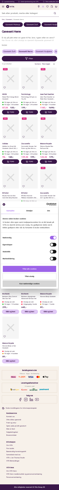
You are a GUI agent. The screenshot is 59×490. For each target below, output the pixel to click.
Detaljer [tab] (29, 211)
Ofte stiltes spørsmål (13, 420)
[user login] (43, 6)
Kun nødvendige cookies (29, 284)
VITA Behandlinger (12, 461)
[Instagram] (26, 399)
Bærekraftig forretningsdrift (16, 451)
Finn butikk (10, 448)
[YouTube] (37, 399)
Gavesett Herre (19, 19)
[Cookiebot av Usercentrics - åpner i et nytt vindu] (46, 204)
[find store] (39, 6)
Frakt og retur (11, 423)
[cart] (56, 6)
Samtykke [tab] (10, 211)
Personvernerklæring (13, 477)
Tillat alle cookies (29, 269)
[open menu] (3, 6)
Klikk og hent (10, 311)
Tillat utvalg (29, 276)
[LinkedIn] (31, 399)
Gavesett (9, 19)
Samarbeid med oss (13, 454)
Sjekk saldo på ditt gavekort (16, 426)
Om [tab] (48, 211)
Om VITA (9, 445)
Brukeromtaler (11, 435)
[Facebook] (20, 399)
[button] (55, 13)
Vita (3, 19)
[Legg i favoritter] (4, 87)
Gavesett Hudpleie (44, 51)
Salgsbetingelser (12, 432)
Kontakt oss (10, 416)
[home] (10, 6)
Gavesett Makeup (12, 25)
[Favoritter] (47, 6)
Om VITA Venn (11, 471)
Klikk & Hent (10, 429)
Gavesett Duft (32, 25)
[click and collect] (52, 6)
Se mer (4, 45)
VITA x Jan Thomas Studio (15, 458)
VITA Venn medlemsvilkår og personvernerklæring (24, 474)
